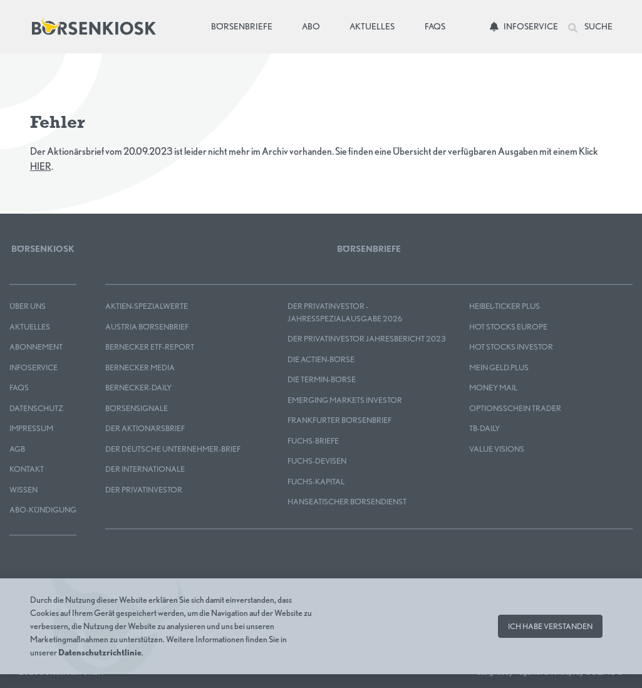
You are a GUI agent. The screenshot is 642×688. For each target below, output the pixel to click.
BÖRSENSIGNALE (136, 408)
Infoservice (524, 26)
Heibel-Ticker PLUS (504, 306)
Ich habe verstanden (550, 626)
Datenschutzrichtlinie (100, 652)
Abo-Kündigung (42, 509)
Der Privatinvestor (143, 489)
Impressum (31, 428)
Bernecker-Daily (138, 387)
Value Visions (496, 449)
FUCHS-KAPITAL (315, 481)
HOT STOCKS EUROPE (508, 326)
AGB (17, 449)
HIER (40, 166)
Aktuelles (372, 26)
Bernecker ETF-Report (149, 347)
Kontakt (26, 469)
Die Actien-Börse (321, 359)
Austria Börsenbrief (147, 326)
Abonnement (36, 347)
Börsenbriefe (244, 25)
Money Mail (493, 387)
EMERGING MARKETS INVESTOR (344, 400)
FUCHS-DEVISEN (316, 461)
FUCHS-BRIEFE (313, 441)
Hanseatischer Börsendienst (346, 501)
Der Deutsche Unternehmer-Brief (173, 449)
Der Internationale (145, 469)
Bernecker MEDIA (140, 367)
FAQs (435, 26)
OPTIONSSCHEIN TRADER (515, 408)
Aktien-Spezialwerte (146, 306)
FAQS (19, 387)
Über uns (27, 306)
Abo (311, 26)
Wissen (23, 489)
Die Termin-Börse (321, 379)
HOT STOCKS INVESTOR (511, 347)
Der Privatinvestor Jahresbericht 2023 (366, 338)
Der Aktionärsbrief (145, 428)
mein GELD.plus (499, 367)
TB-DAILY (484, 428)
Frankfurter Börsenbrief (339, 420)
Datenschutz (36, 408)
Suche (590, 27)
